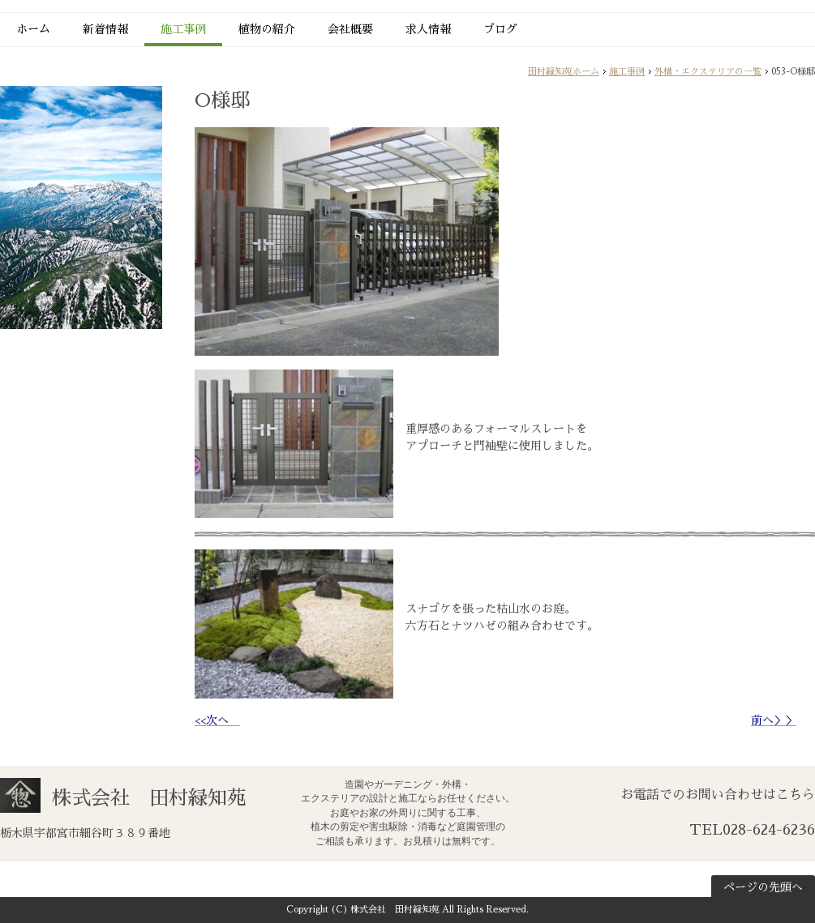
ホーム (33, 29)
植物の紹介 (266, 29)
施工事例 (183, 29)
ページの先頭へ (763, 887)
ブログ (500, 29)
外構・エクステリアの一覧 (707, 71)
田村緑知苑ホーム (563, 71)
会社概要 (350, 29)
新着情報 (105, 29)
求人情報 (428, 29)
